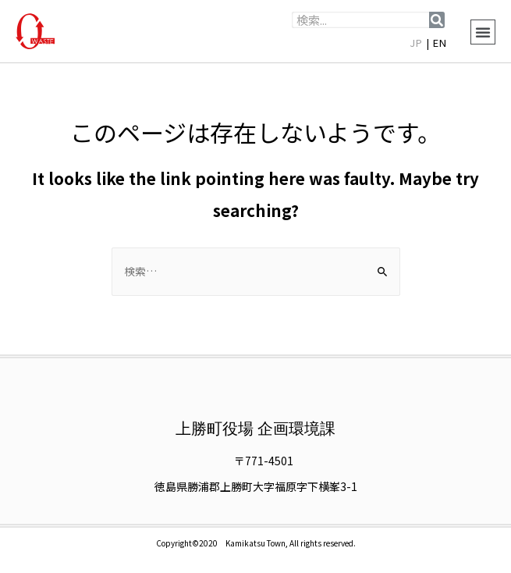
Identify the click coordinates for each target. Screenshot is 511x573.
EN (440, 42)
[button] (482, 32)
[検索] (437, 20)
